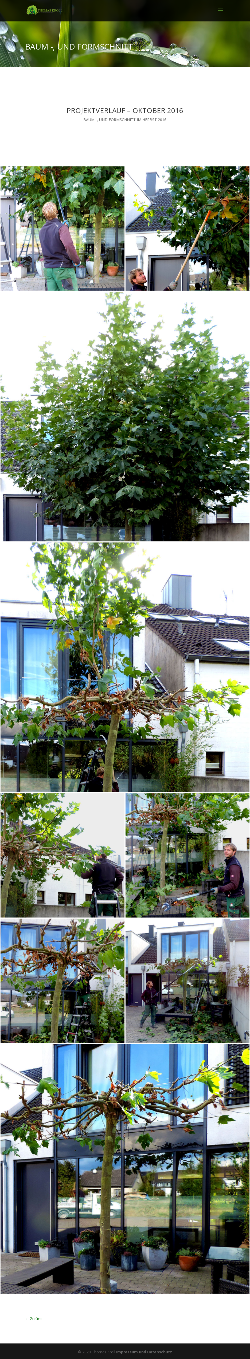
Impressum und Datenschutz (144, 1351)
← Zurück (33, 1318)
